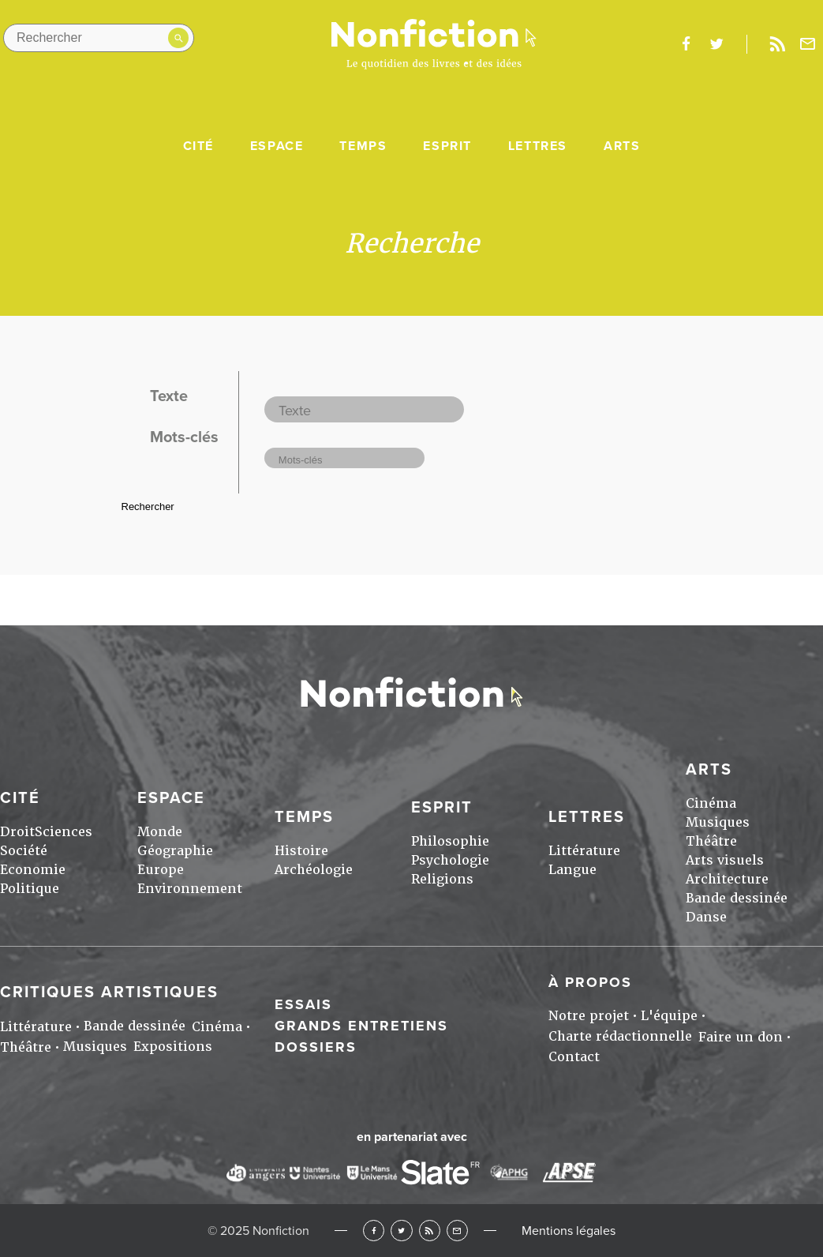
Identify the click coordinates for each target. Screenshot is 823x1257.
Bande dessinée (736, 898)
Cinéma (711, 803)
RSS (429, 1230)
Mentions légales (568, 1231)
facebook (686, 44)
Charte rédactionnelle (620, 1036)
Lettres (537, 146)
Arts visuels (725, 860)
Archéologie (314, 869)
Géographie (175, 850)
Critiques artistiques (109, 992)
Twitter (401, 1230)
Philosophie (450, 841)
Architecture (727, 879)
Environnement (189, 888)
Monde (159, 832)
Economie (32, 869)
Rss (777, 44)
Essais (303, 1004)
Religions (442, 879)
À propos (590, 982)
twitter (716, 44)
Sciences (63, 832)
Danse (706, 917)
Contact (574, 1057)
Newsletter (808, 44)
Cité (198, 146)
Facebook (373, 1230)
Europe (160, 869)
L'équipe (669, 1015)
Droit (17, 832)
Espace (277, 146)
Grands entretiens (361, 1025)
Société (23, 850)
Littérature (584, 850)
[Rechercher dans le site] (98, 38)
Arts (622, 146)
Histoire (301, 850)
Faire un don (740, 1037)
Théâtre (711, 841)
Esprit (447, 146)
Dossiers (316, 1047)
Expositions (172, 1046)
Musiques (718, 822)
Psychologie (450, 860)
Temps (363, 146)
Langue (572, 869)
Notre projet (588, 1015)
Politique (29, 888)
